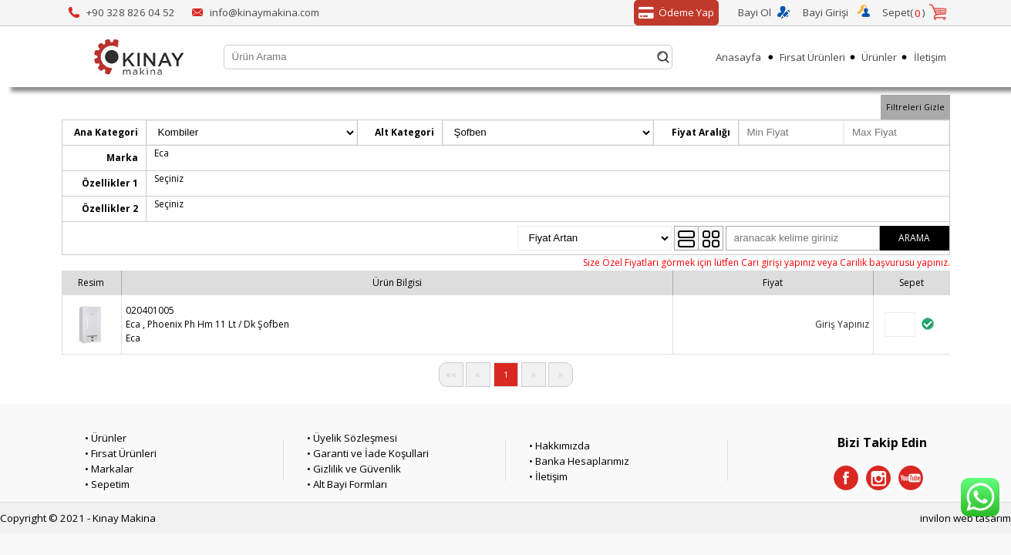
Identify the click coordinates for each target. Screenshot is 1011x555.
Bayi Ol (754, 12)
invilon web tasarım (965, 518)
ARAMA (914, 237)
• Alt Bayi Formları (347, 484)
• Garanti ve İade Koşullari (368, 453)
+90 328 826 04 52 (130, 12)
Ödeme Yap (674, 13)
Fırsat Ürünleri (812, 57)
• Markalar (109, 469)
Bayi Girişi (825, 12)
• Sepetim (107, 484)
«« (451, 374)
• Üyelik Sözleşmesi (352, 438)
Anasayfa (738, 57)
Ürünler (879, 57)
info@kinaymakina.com (264, 12)
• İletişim (548, 476)
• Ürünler (105, 438)
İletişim (930, 57)
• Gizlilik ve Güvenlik (354, 469)
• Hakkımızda (559, 445)
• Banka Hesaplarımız (579, 461)
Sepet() (903, 13)
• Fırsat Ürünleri (121, 453)
